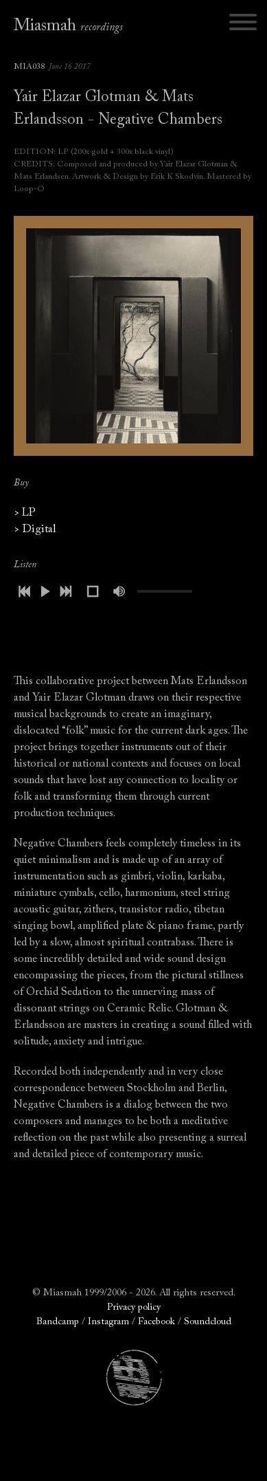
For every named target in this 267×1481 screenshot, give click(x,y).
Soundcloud (207, 1322)
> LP (25, 512)
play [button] (44, 591)
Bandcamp (57, 1322)
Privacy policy (134, 1308)
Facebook (156, 1322)
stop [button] (92, 591)
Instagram (108, 1322)
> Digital (35, 529)
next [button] (65, 591)
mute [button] (120, 591)
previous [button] (24, 591)
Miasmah (68, 26)
